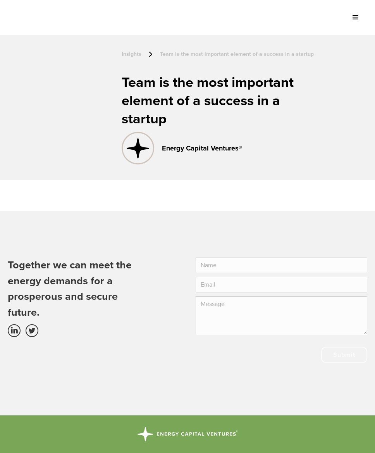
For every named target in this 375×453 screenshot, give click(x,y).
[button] (355, 17)
